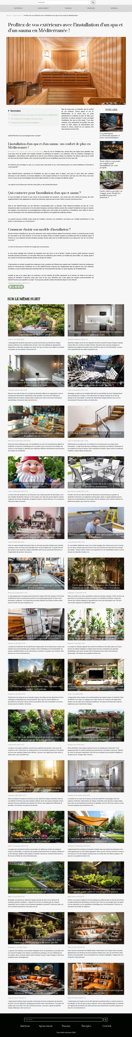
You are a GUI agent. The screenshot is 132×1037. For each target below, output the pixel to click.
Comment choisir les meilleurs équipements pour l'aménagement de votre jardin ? (96, 384)
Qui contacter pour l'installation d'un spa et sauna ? (27, 119)
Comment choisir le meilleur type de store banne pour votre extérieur (95, 840)
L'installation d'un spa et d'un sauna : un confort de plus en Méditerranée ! (34, 115)
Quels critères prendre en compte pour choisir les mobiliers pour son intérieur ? (111, 194)
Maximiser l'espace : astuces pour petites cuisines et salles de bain (96, 333)
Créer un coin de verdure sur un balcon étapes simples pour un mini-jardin (36, 738)
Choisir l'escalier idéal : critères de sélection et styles (96, 435)
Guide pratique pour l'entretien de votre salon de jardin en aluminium (96, 485)
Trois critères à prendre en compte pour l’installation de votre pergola (110, 164)
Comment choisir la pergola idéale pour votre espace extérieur (96, 738)
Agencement (43, 8)
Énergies (91, 8)
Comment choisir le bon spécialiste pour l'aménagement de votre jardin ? (36, 333)
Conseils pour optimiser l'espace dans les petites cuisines (96, 789)
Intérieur (18, 8)
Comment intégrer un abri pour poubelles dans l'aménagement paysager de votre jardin (36, 941)
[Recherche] (64, 2)
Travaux (68, 8)
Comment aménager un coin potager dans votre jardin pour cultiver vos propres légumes (96, 890)
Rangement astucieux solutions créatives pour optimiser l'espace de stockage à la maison (36, 789)
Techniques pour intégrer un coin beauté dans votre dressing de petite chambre (36, 536)
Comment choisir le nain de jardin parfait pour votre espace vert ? (36, 485)
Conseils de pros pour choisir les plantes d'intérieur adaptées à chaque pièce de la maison (96, 637)
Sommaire (15, 111)
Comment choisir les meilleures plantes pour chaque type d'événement (36, 840)
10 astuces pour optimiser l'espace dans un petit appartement (96, 941)
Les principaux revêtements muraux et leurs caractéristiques (110, 135)
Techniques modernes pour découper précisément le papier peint (36, 587)
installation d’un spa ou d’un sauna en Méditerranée (26, 151)
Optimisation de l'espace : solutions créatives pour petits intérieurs (96, 992)
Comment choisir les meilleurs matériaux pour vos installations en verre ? (36, 435)
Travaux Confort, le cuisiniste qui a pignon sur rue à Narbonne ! (96, 536)
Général (114, 8)
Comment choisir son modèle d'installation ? (25, 123)
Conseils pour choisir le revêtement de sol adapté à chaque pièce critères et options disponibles (36, 637)
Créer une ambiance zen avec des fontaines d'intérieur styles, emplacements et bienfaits (96, 587)
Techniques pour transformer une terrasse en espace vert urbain (36, 688)
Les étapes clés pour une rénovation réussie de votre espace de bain (36, 384)
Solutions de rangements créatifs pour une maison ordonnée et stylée (96, 688)
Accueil (8, 15)
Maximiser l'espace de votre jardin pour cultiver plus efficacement (36, 890)
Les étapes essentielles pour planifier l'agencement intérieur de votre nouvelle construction (36, 992)
